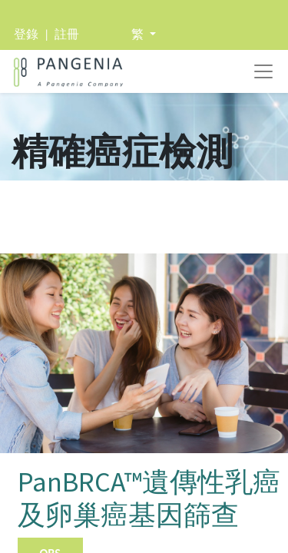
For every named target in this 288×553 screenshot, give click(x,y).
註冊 (67, 34)
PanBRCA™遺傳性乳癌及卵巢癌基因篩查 (149, 498)
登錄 (26, 34)
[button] (143, 34)
